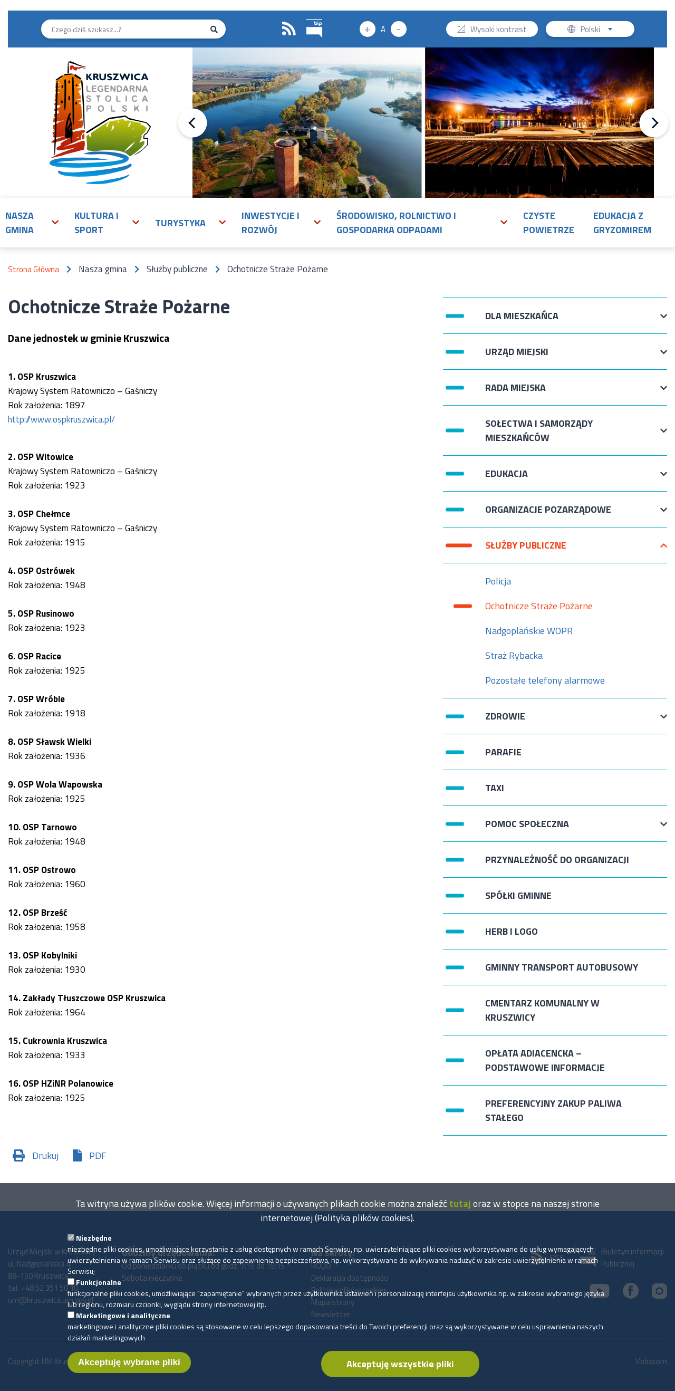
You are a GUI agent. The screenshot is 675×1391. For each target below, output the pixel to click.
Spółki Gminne (518, 895)
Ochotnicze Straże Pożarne (539, 606)
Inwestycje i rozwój (271, 222)
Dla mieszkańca (521, 321)
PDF (98, 1155)
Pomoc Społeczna (527, 829)
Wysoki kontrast (498, 30)
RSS (289, 29)
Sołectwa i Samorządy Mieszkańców (539, 430)
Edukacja (506, 478)
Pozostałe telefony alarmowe (545, 680)
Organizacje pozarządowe (548, 514)
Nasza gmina (19, 222)
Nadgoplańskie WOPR (529, 630)
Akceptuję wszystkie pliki (400, 1371)
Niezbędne (94, 1245)
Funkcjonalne (98, 1289)
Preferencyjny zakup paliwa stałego (553, 1110)
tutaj (460, 1211)
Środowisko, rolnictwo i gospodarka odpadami (396, 222)
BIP (306, 17)
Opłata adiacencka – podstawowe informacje (545, 1060)
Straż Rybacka (514, 655)
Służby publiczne (525, 550)
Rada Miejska (515, 392)
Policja (498, 581)
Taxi (494, 788)
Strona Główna (33, 269)
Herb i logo (511, 931)
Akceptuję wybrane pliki (129, 1370)
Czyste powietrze (548, 222)
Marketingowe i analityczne (123, 1322)
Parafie (503, 752)
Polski (599, 30)
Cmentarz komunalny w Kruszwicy (542, 1010)
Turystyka (180, 223)
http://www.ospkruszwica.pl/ (61, 419)
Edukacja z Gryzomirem (622, 222)
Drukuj (45, 1155)
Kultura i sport (96, 222)
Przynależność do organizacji (557, 859)
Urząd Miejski (516, 356)
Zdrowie (505, 721)
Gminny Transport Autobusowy (561, 967)
